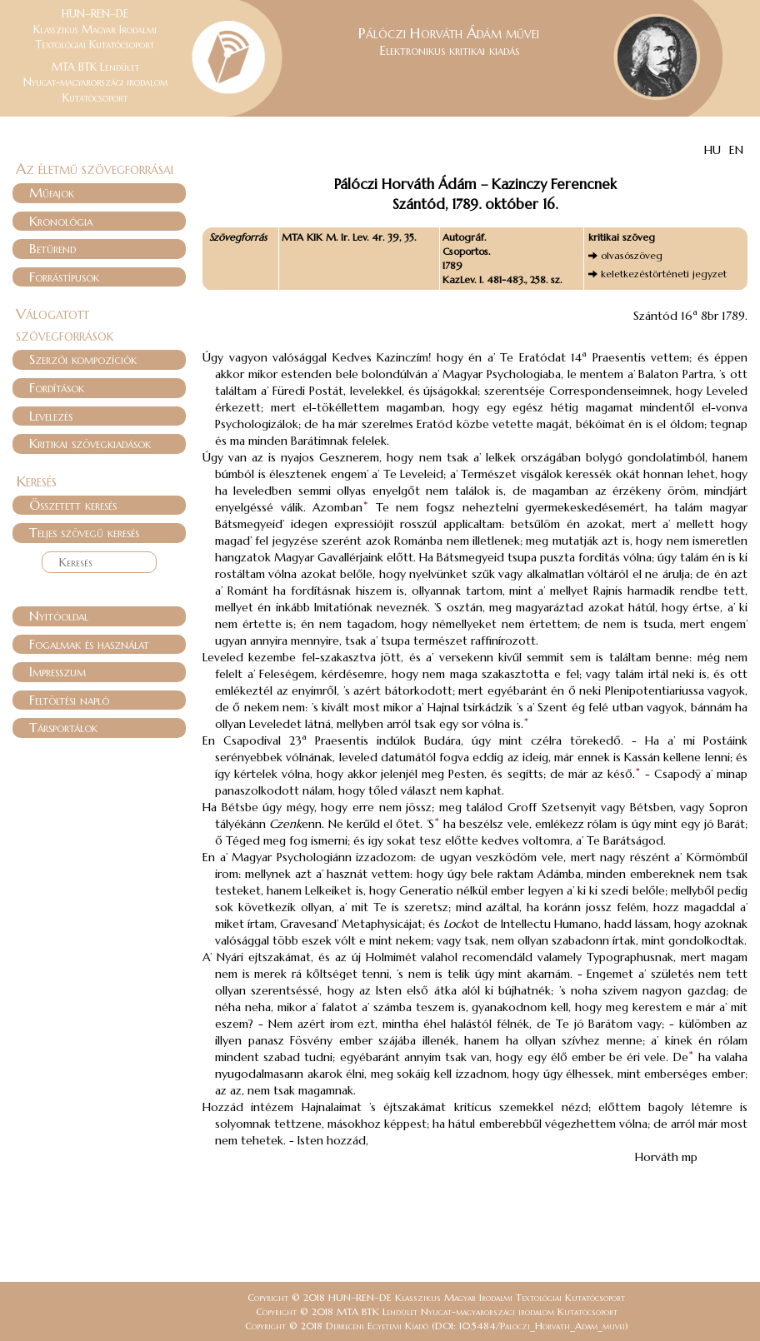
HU (712, 149)
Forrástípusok (64, 276)
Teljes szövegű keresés (84, 532)
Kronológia (60, 220)
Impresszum (57, 671)
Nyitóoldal (58, 615)
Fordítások (56, 387)
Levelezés (50, 415)
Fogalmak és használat (89, 644)
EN (736, 149)
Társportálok (63, 727)
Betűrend (52, 248)
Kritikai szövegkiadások (90, 443)
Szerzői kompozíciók (83, 359)
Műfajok (51, 192)
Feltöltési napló (69, 699)
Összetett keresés (73, 504)
